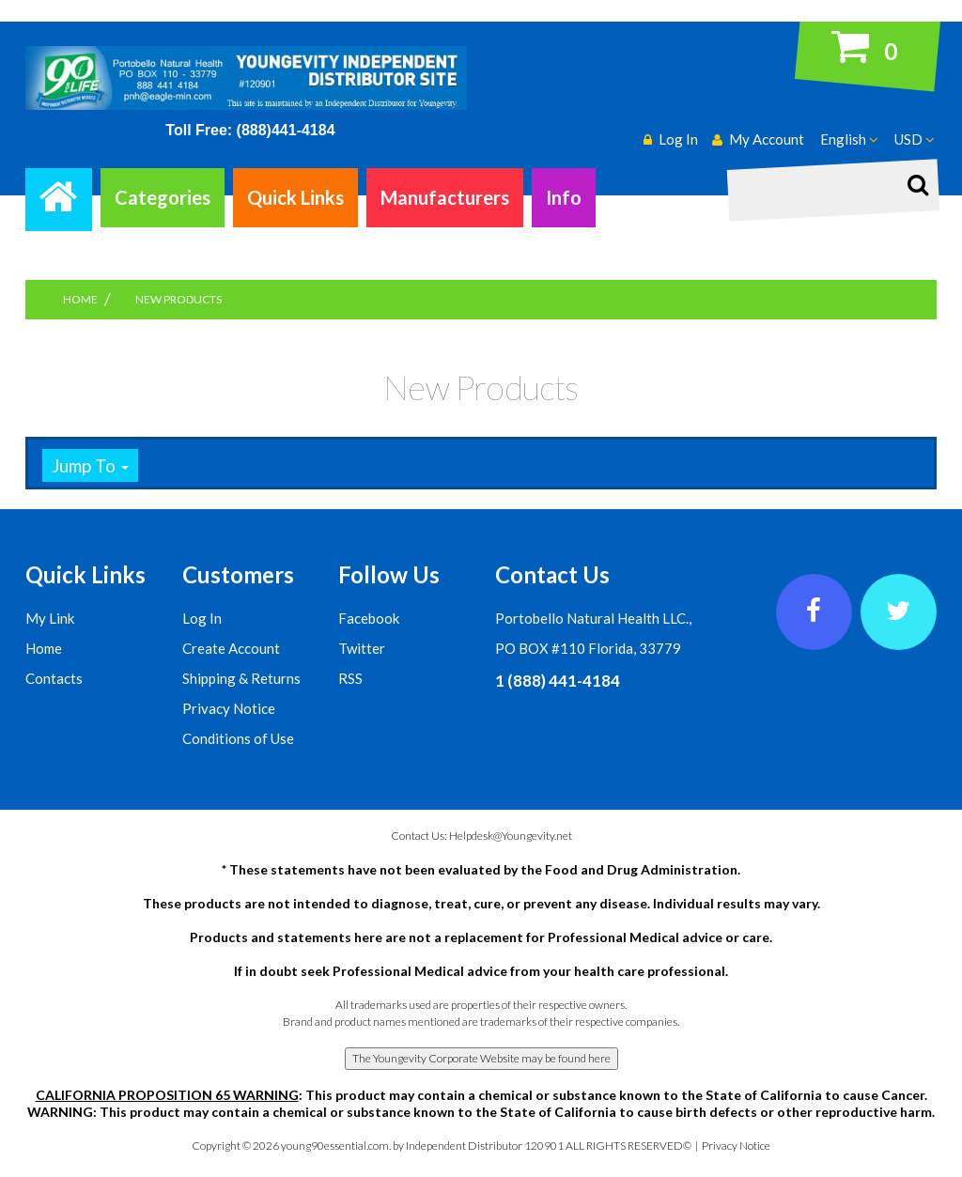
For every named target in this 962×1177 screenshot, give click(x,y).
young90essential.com (335, 1145)
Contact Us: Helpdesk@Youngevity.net (481, 836)
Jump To (90, 465)
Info (564, 197)
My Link (49, 618)
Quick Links (295, 197)
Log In (202, 618)
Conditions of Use (238, 738)
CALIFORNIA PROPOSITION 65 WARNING (167, 1095)
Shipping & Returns (241, 678)
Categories (162, 197)
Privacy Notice (228, 708)
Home (43, 648)
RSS (350, 678)
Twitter (361, 648)
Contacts (54, 678)
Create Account (231, 648)
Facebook (368, 618)
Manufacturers (444, 197)
